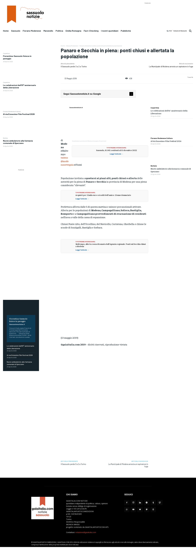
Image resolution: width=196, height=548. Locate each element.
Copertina (6, 53)
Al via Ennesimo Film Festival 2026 (19, 114)
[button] (190, 31)
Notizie (5, 138)
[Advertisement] (147, 10)
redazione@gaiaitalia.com (85, 532)
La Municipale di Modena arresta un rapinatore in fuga (171, 66)
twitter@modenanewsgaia (67, 161)
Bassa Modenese (72, 46)
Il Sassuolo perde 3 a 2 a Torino (74, 66)
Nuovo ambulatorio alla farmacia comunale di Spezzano (18, 141)
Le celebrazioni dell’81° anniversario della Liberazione (19, 86)
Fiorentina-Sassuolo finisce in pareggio (18, 319)
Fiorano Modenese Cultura (11, 111)
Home (63, 46)
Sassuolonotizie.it (17, 324)
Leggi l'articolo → (116, 154)
